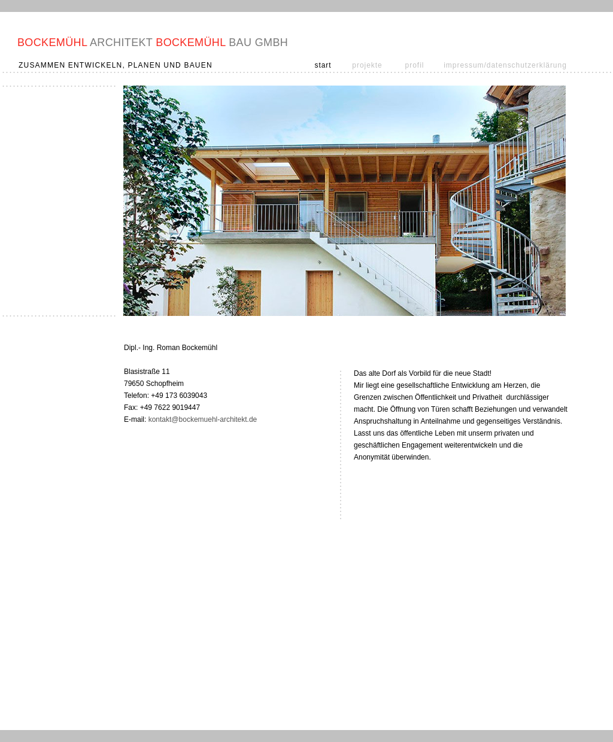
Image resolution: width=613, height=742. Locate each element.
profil (414, 65)
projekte (367, 65)
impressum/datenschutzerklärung (505, 65)
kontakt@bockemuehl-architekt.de (202, 419)
